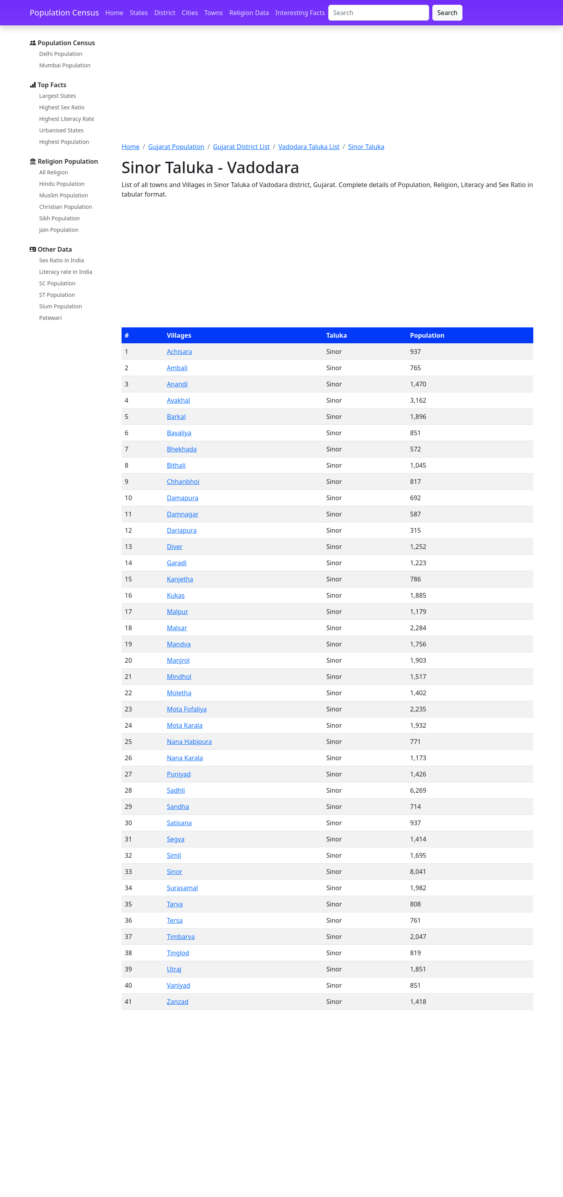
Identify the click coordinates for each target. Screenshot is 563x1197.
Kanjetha (180, 579)
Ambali (177, 367)
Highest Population (64, 141)
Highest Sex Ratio (62, 107)
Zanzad (177, 1001)
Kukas (175, 595)
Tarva (175, 904)
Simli (174, 855)
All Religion (53, 172)
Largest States (57, 95)
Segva (175, 839)
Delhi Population (60, 53)
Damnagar (182, 514)
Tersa (175, 920)
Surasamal (182, 887)
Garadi (176, 562)
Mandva (178, 644)
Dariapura (181, 530)
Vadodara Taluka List (308, 146)
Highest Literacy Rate (66, 118)
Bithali (176, 465)
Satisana (179, 822)
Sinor (174, 871)
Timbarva (181, 936)
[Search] (378, 13)
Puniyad (179, 774)
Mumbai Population (65, 65)
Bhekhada (182, 449)
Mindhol (179, 676)
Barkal (176, 416)
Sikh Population (59, 218)
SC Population (57, 283)
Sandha (178, 806)
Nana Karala (185, 757)
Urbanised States (61, 130)
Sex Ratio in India (61, 260)
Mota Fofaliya (187, 709)
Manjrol (178, 660)
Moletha (179, 692)
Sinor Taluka (366, 146)
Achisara (179, 351)
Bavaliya (179, 432)
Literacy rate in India (65, 271)
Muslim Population (63, 195)
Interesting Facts (300, 12)
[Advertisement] (327, 88)
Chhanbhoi (183, 481)
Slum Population (60, 306)
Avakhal (178, 400)
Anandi (177, 384)
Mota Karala (184, 725)
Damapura (182, 497)
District (164, 12)
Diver (175, 546)
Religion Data (249, 12)
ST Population (57, 294)
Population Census (64, 12)
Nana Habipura (189, 741)
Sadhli (176, 790)
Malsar (177, 627)
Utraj (174, 969)
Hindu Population (62, 183)
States (139, 12)
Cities (190, 12)
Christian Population (65, 206)
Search (447, 12)
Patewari (50, 317)
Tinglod (178, 952)
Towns (213, 12)
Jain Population (58, 229)
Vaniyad (178, 985)
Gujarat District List (241, 146)
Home (114, 12)
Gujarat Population (176, 146)
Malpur (177, 611)
